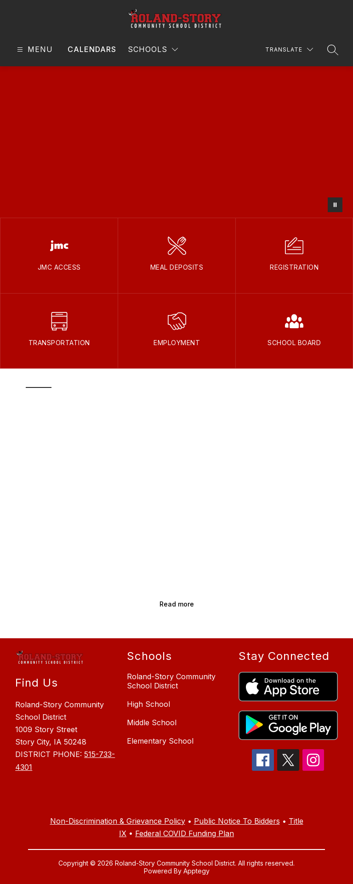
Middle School (151, 722)
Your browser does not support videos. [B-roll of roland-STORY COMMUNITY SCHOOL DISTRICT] (176, 142)
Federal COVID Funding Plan (184, 833)
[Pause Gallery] (335, 204)
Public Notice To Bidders (237, 821)
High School (148, 704)
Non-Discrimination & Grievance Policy (117, 821)
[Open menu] (34, 49)
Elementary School (160, 740)
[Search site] (332, 49)
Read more (176, 604)
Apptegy (196, 871)
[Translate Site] (289, 49)
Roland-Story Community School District (171, 681)
